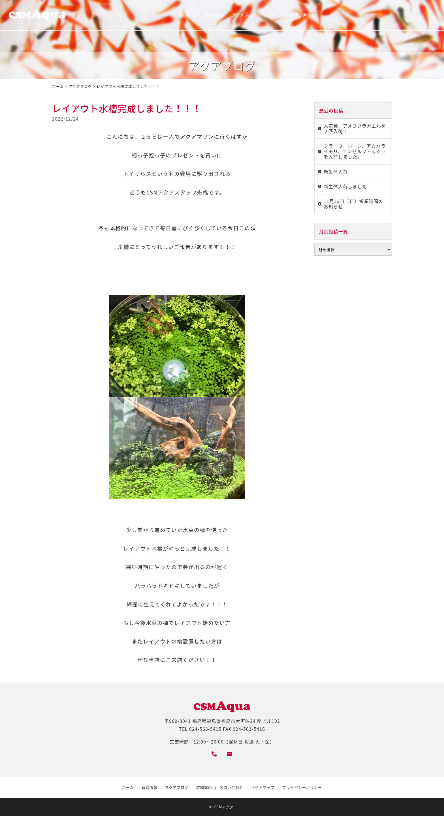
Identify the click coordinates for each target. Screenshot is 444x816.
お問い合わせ (302, 15)
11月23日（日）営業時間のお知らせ (353, 204)
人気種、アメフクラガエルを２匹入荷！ (355, 128)
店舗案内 (273, 15)
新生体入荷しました (345, 186)
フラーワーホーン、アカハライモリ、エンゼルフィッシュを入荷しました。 (355, 151)
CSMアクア (224, 806)
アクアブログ (244, 15)
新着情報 (214, 15)
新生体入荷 (336, 171)
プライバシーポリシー (302, 787)
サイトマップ (263, 787)
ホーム (191, 15)
